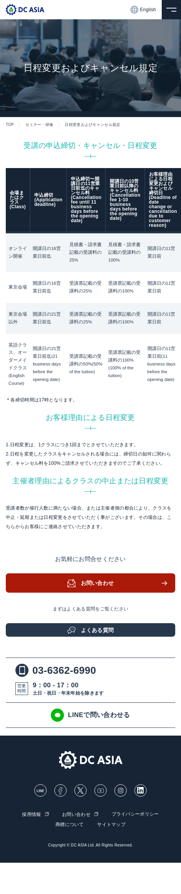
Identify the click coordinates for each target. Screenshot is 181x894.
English (143, 10)
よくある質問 (97, 630)
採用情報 (31, 814)
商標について (69, 824)
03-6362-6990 (55, 670)
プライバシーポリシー (135, 814)
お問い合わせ (97, 583)
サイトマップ (111, 824)
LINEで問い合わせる (90, 715)
